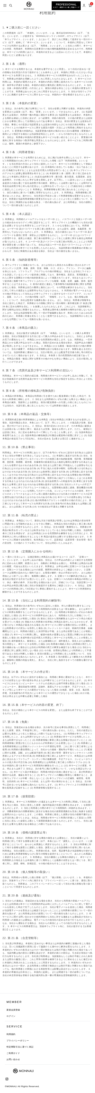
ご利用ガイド (13, 1053)
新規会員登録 (13, 1010)
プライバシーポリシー (18, 1040)
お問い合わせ (13, 1059)
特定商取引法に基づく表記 (20, 1047)
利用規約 (11, 1034)
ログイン (11, 1016)
